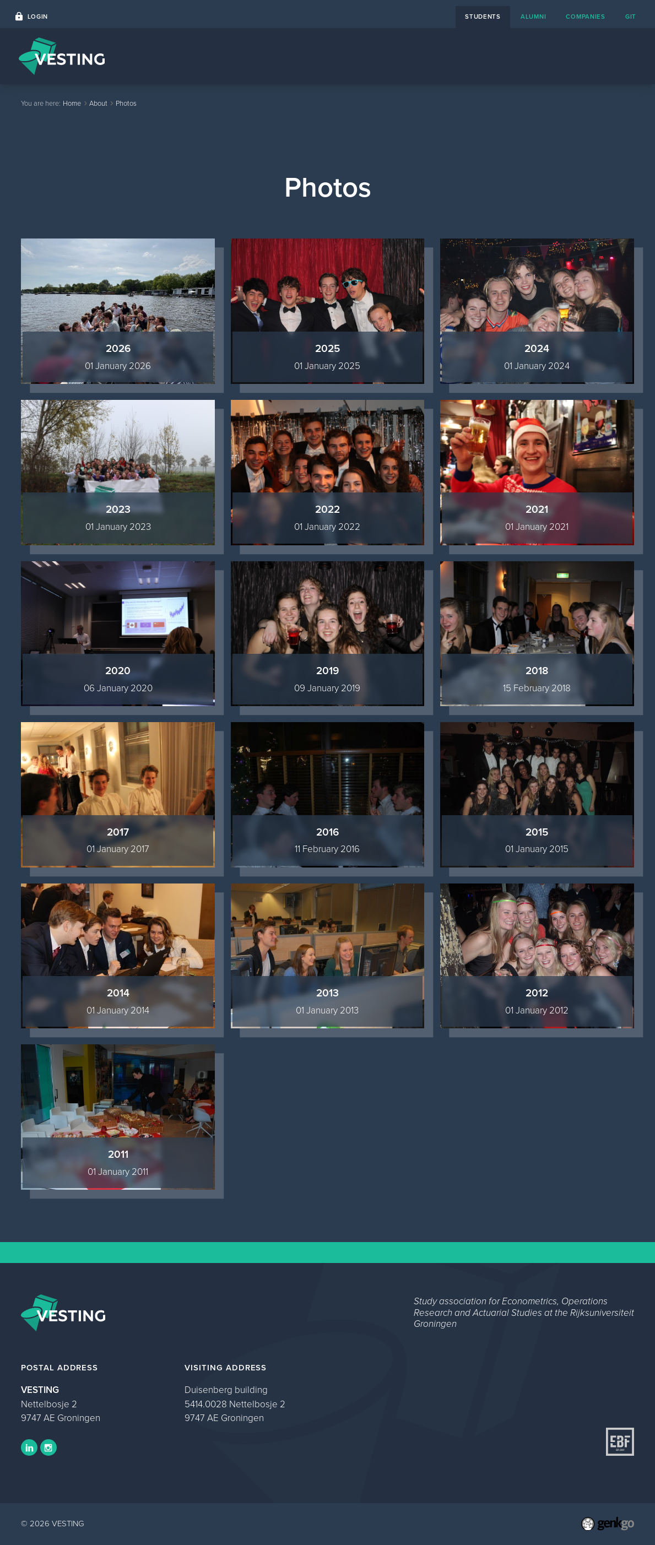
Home (274, 56)
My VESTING (600, 56)
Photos (126, 103)
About (499, 56)
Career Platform (384, 56)
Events (319, 56)
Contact (452, 56)
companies (585, 16)
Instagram (48, 1447)
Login (38, 16)
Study (543, 56)
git (630, 16)
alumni (533, 16)
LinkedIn (29, 1447)
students (483, 16)
